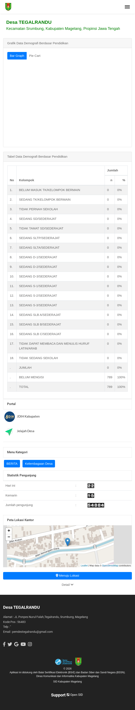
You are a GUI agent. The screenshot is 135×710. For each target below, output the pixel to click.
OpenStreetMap (110, 565)
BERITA (12, 463)
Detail (67, 584)
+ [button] (9, 531)
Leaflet (84, 565)
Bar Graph (17, 55)
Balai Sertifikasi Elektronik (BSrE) (57, 672)
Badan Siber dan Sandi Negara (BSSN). (103, 672)
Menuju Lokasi (67, 575)
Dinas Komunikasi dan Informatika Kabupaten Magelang (67, 676)
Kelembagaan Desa (38, 463)
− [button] (9, 537)
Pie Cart (34, 55)
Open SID (75, 695)
